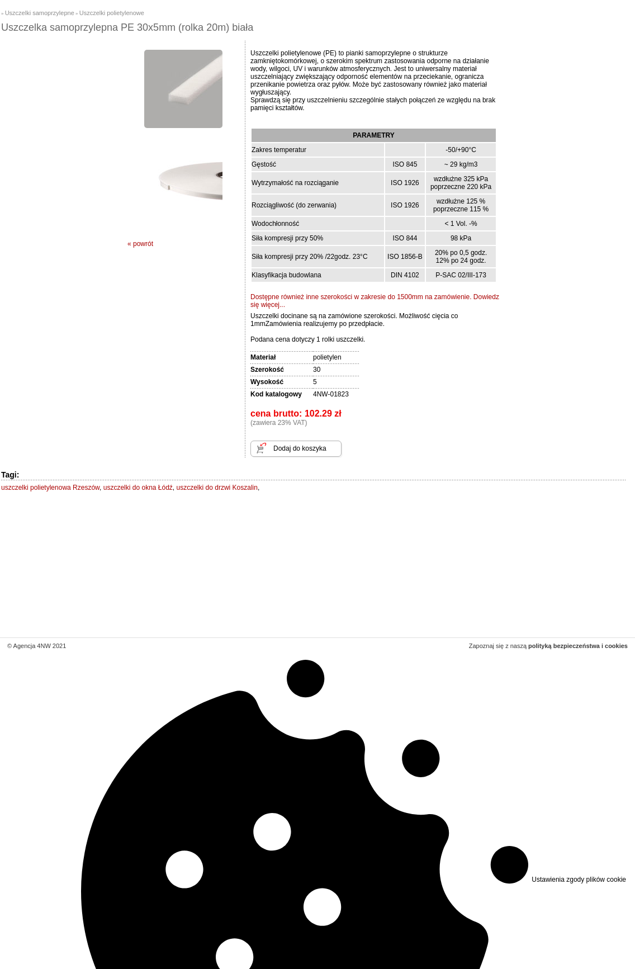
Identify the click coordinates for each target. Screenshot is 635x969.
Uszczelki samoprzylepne (39, 13)
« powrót (140, 244)
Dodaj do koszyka (299, 448)
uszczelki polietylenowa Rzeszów (50, 487)
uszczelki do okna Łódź (138, 487)
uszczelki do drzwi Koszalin (217, 487)
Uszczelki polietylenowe (111, 13)
